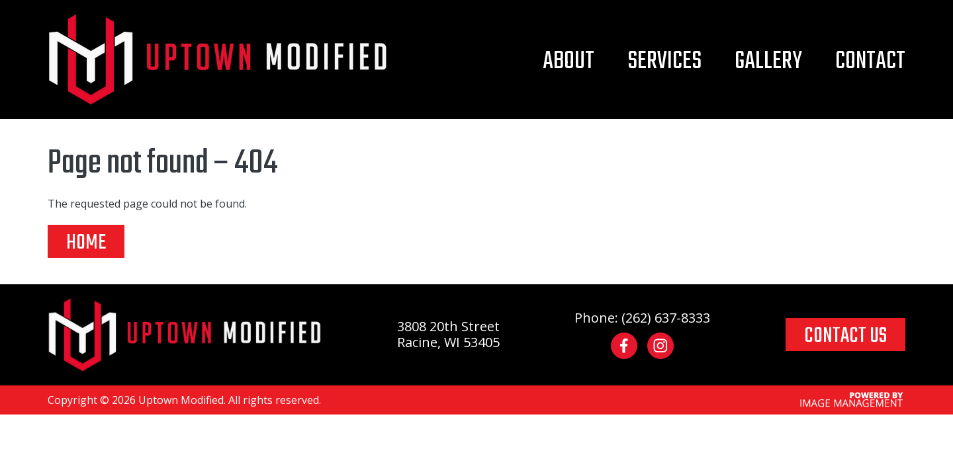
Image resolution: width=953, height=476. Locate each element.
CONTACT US (845, 335)
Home (86, 242)
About (568, 62)
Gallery (768, 62)
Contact (870, 62)
